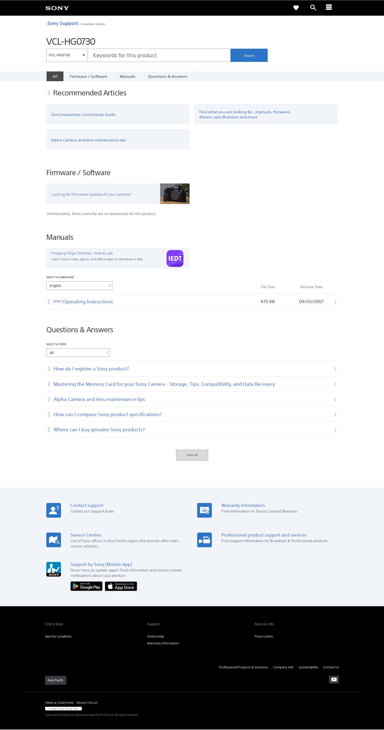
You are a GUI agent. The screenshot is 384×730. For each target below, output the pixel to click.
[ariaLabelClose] (330, 8)
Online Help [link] (155, 637)
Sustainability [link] (308, 668)
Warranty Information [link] (163, 644)
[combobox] (138, 55)
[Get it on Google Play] (88, 586)
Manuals (127, 76)
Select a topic (56, 345)
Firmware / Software (88, 76)
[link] (57, 7)
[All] (54, 76)
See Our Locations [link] (58, 637)
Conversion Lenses (93, 24)
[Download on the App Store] (121, 586)
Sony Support (62, 23)
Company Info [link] (283, 668)
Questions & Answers (167, 76)
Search (249, 55)
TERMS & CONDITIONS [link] (59, 703)
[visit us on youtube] (334, 680)
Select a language (60, 277)
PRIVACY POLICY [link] (87, 703)
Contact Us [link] (331, 668)
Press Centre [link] (263, 637)
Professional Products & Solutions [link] (243, 668)
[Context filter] (67, 55)
